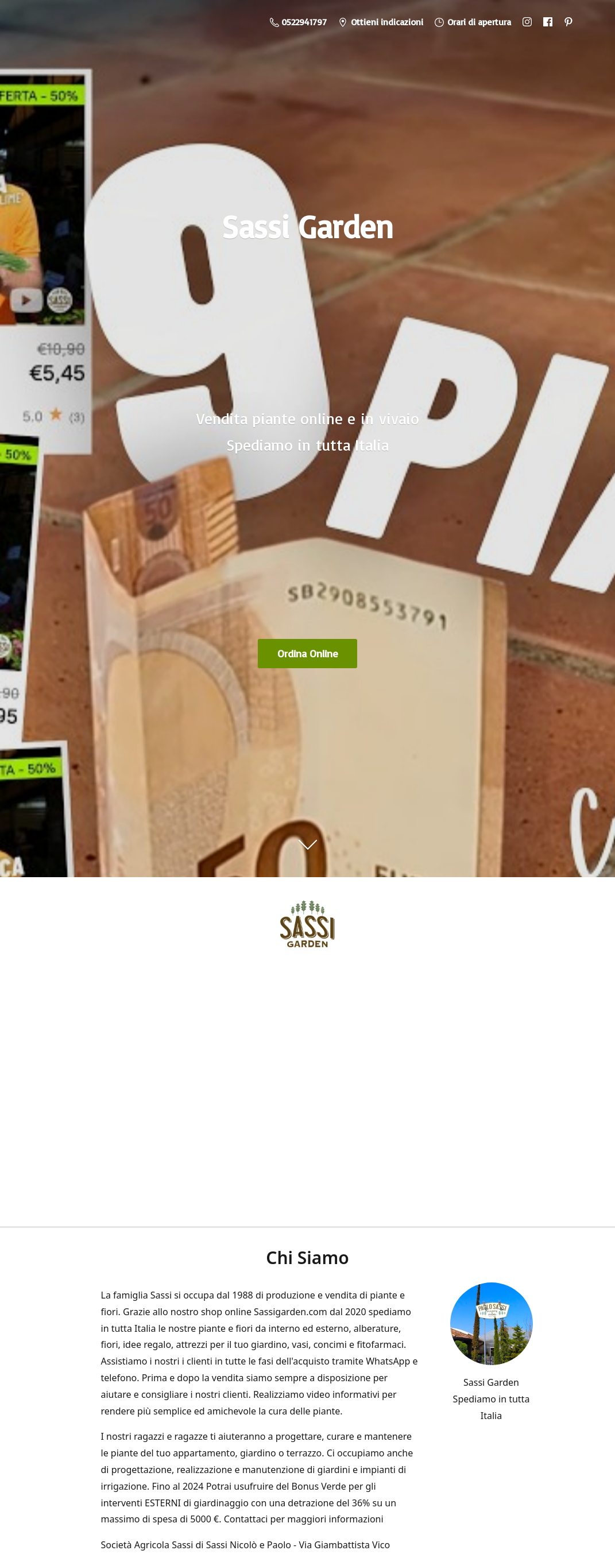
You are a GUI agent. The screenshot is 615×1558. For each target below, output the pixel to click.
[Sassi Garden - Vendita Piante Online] (307, 928)
